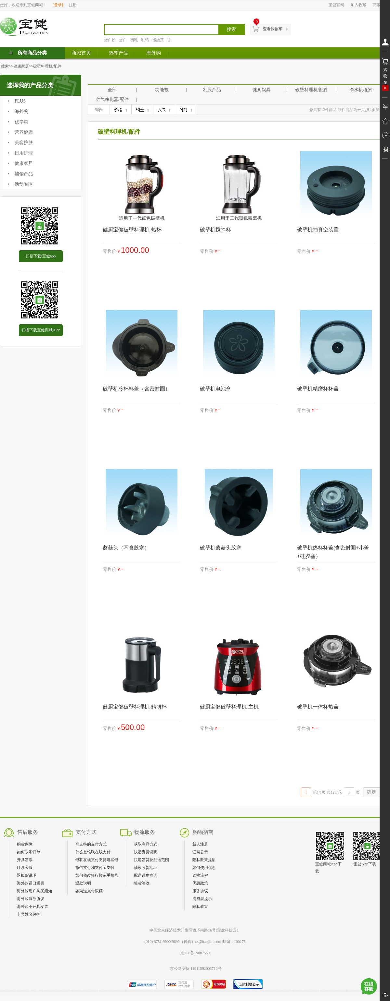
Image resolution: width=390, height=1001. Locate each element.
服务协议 (200, 891)
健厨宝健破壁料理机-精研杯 (135, 707)
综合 (99, 109)
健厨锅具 (262, 89)
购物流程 (200, 875)
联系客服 (24, 867)
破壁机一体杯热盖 (318, 707)
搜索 (5, 66)
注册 (73, 5)
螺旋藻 (158, 40)
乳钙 (145, 40)
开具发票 (24, 860)
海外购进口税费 (30, 883)
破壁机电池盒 (215, 388)
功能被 (162, 89)
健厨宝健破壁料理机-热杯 (132, 229)
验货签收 (142, 883)
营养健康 (24, 132)
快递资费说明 (145, 852)
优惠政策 (200, 883)
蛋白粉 (110, 40)
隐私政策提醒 (204, 860)
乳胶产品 (212, 89)
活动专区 (24, 184)
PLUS (20, 101)
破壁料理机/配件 (47, 66)
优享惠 (21, 121)
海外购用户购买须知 (34, 891)
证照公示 (200, 852)
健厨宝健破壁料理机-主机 (229, 707)
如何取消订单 (28, 852)
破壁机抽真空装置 (318, 229)
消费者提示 (202, 898)
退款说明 (83, 883)
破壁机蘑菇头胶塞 (220, 547)
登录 (58, 5)
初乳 (134, 40)
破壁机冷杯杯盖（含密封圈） (136, 388)
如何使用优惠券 (206, 867)
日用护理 (24, 153)
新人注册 (200, 844)
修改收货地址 (145, 867)
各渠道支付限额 (89, 891)
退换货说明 (26, 875)
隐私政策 (200, 906)
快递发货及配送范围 (151, 860)
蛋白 (123, 40)
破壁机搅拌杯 (215, 229)
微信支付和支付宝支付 (94, 867)
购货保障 (24, 844)
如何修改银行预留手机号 (96, 875)
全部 (112, 89)
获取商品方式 (145, 844)
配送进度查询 (145, 875)
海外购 (21, 111)
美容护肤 (24, 142)
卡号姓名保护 (28, 914)
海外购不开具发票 (32, 906)
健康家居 (21, 66)
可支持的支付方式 (91, 844)
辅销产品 (24, 173)
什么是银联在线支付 (92, 852)
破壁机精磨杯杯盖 (318, 388)
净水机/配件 (361, 89)
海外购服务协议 (30, 898)
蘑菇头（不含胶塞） (126, 547)
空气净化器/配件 (112, 99)
